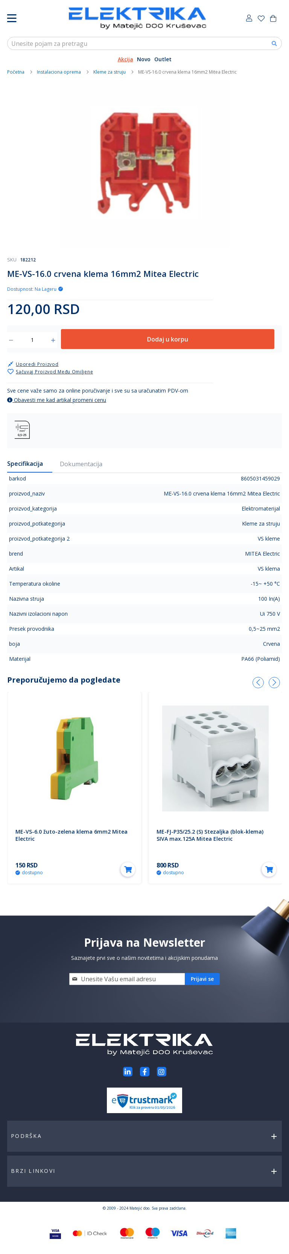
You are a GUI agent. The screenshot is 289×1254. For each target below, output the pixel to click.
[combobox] (144, 43)
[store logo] (137, 18)
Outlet (163, 59)
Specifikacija (25, 463)
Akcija (125, 59)
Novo (144, 59)
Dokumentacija (81, 464)
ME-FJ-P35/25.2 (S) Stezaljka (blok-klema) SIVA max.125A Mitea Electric (210, 835)
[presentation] (258, 682)
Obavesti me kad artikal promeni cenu (56, 399)
